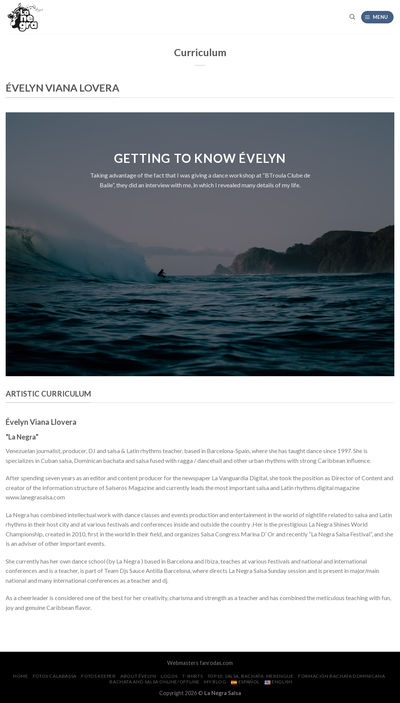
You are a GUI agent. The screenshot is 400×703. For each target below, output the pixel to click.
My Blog (215, 682)
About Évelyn (138, 676)
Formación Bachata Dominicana (341, 676)
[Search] (352, 17)
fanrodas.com (216, 663)
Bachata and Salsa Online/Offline (154, 682)
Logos (169, 676)
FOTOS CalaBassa (55, 676)
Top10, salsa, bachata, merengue (251, 676)
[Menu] (377, 17)
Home (20, 676)
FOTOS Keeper (98, 676)
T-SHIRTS (192, 676)
